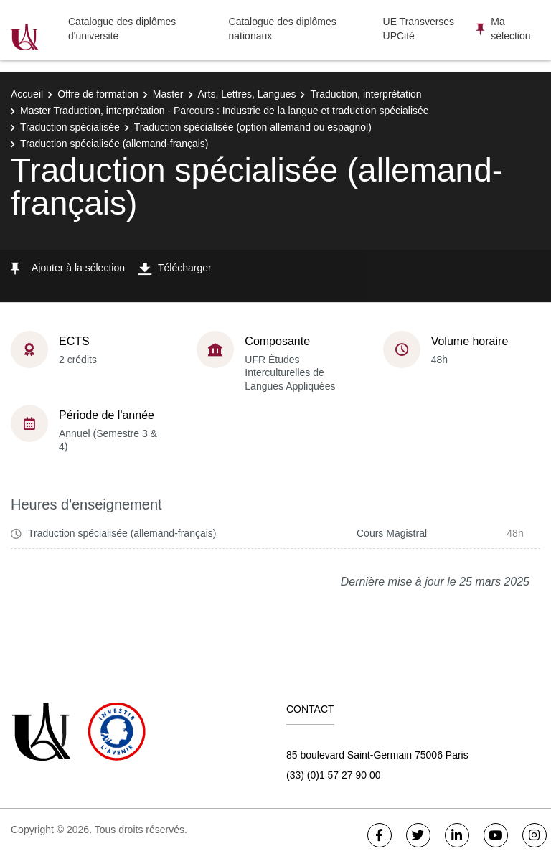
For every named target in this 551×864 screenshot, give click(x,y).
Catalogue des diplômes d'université (122, 29)
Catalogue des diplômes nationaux (282, 29)
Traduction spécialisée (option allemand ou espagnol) (253, 127)
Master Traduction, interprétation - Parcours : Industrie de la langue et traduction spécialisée (224, 110)
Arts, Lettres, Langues (247, 94)
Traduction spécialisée (70, 127)
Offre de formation (97, 94)
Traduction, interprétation (365, 94)
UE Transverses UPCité (419, 29)
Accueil (27, 94)
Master (168, 94)
